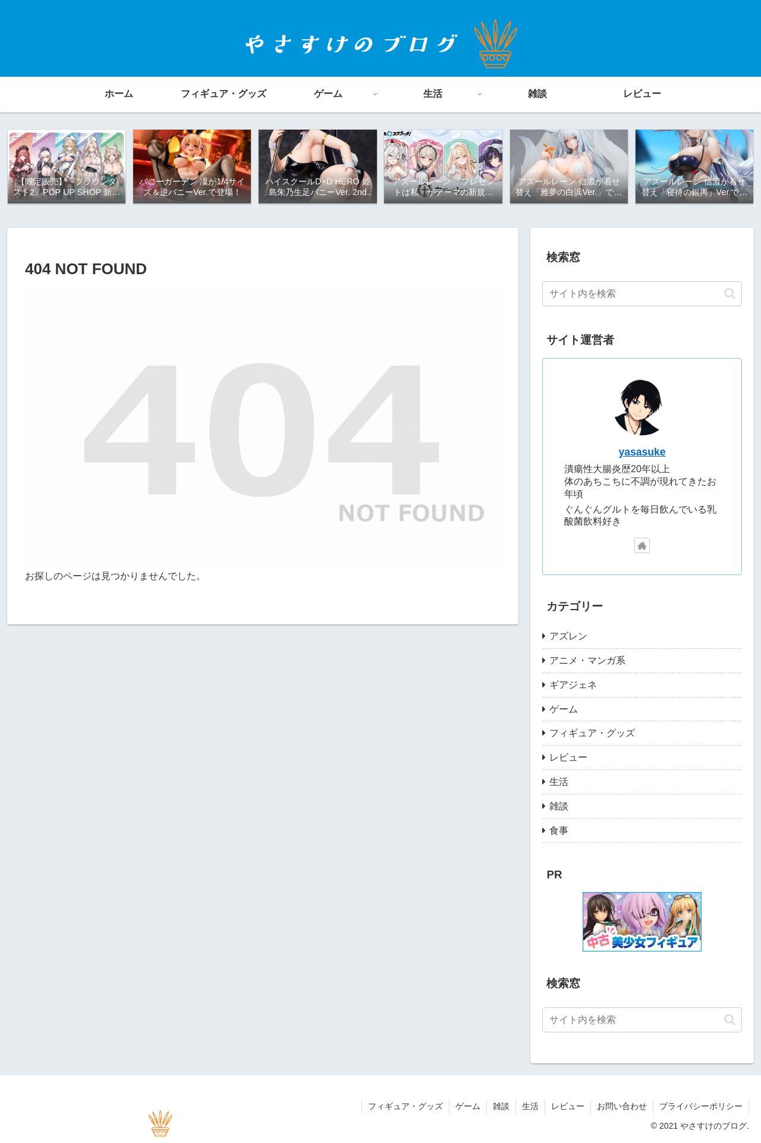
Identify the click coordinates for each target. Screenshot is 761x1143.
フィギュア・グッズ (405, 1106)
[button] (729, 293)
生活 (530, 1106)
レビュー (567, 1106)
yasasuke (641, 452)
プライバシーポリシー (701, 1106)
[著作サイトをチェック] (642, 545)
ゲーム (467, 1106)
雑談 (501, 1106)
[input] (642, 293)
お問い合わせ (622, 1106)
